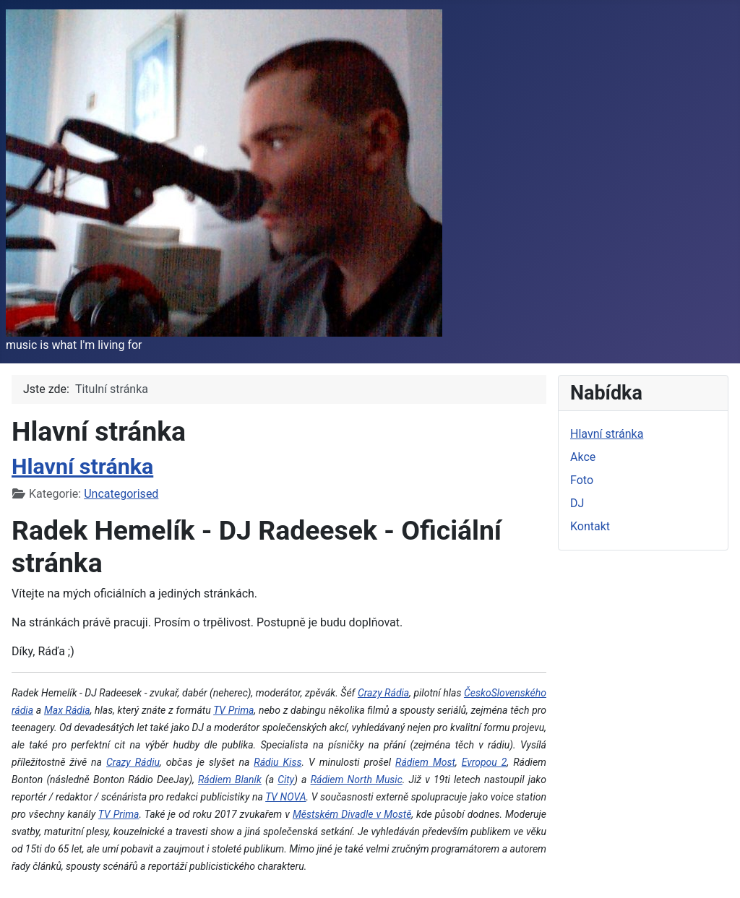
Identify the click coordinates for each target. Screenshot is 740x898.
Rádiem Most (425, 762)
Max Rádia (67, 710)
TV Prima (233, 710)
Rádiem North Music (357, 779)
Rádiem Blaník (230, 779)
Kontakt (590, 526)
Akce (582, 457)
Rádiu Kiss (277, 762)
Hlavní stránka (82, 466)
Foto (581, 480)
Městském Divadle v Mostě (352, 814)
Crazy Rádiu (133, 762)
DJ (577, 503)
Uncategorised (121, 494)
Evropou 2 (484, 762)
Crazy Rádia (383, 693)
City (286, 779)
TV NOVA (285, 797)
